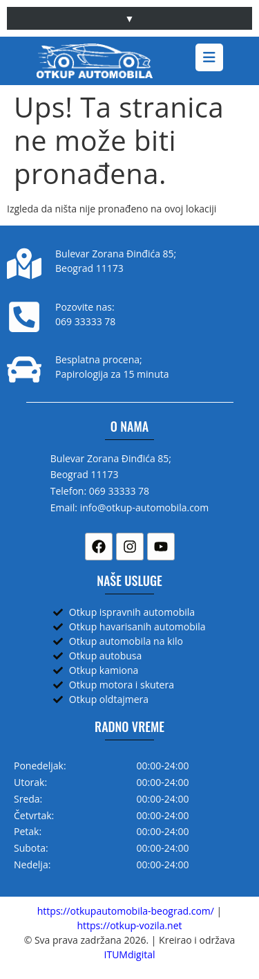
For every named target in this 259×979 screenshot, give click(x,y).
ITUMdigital (129, 954)
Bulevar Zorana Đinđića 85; (115, 253)
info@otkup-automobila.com (144, 507)
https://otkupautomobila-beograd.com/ (125, 910)
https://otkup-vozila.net (129, 925)
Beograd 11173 (89, 268)
